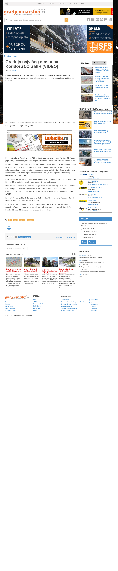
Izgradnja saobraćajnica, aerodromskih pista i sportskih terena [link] (17, 248)
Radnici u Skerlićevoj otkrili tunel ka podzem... (66, 271)
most (15, 220)
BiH (10, 220)
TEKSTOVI (62, 4)
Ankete (35, 310)
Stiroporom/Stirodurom (90, 231)
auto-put (22, 220)
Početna (7, 56)
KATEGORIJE (41, 4)
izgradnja (30, 220)
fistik (80, 260)
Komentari (84, 252)
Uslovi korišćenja (10, 310)
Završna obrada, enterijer (69, 304)
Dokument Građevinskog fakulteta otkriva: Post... (49, 271)
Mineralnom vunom (89, 228)
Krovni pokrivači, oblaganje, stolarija (73, 302)
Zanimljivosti (37, 306)
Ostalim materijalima (89, 234)
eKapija (14, 70)
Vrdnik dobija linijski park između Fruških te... (30, 271)
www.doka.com (93, 204)
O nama (7, 302)
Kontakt (7, 304)
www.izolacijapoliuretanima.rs (98, 184)
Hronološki (59, 237)
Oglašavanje (9, 306)
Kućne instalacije (66, 306)
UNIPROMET (92, 194)
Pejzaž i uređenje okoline (69, 308)
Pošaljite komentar (24, 237)
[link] (30, 12)
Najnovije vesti (85, 63)
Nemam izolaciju (88, 237)
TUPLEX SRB (92, 207)
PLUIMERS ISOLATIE (95, 187)
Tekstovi (35, 302)
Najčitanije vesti (99, 63)
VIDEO (82, 3)
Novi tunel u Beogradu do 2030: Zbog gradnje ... (13, 271)
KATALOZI (73, 3)
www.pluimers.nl (93, 191)
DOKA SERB (92, 201)
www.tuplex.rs (92, 211)
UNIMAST (91, 174)
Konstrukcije (65, 300)
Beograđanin (83, 255)
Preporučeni (71, 237)
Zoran (81, 274)
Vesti (15, 56)
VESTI (52, 3)
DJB (80, 269)
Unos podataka (10, 308)
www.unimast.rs (93, 178)
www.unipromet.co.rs (95, 198)
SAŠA (81, 265)
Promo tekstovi (38, 304)
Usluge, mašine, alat (67, 310)
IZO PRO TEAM (93, 181)
